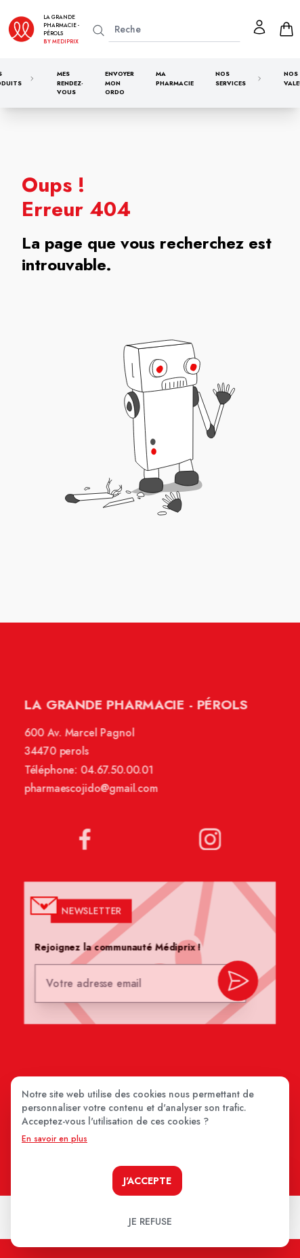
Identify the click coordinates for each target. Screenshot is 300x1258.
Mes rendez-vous (70, 82)
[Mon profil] (259, 27)
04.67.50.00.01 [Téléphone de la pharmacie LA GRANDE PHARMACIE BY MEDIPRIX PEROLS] (118, 778)
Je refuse (150, 1221)
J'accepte (147, 1181)
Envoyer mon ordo (119, 82)
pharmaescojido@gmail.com (92, 796)
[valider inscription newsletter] (236, 983)
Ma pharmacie (175, 78)
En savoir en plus (54, 1138)
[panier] (286, 29)
